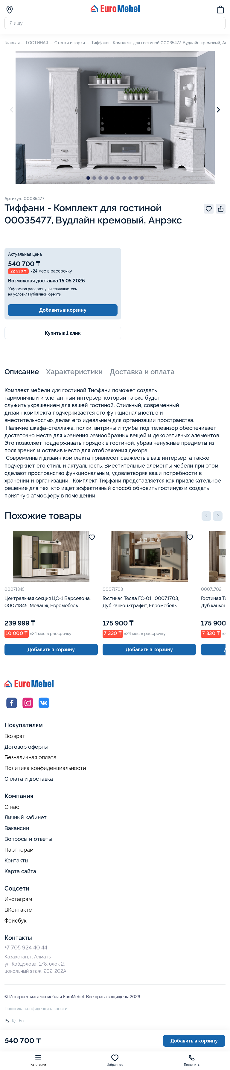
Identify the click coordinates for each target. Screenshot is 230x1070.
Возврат (14, 736)
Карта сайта (20, 871)
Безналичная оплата (30, 757)
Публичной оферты (44, 294)
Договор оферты (26, 747)
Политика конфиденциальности (45, 768)
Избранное (115, 1060)
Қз (14, 1020)
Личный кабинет (25, 817)
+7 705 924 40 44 (25, 947)
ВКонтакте (18, 910)
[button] (206, 516)
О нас (11, 807)
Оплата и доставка (28, 779)
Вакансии (16, 828)
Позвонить (191, 1060)
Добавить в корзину (62, 310)
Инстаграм (18, 899)
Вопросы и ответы (28, 839)
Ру (7, 1020)
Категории (38, 1060)
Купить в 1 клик (63, 333)
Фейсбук (15, 921)
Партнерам (18, 850)
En (21, 1020)
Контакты (16, 860)
